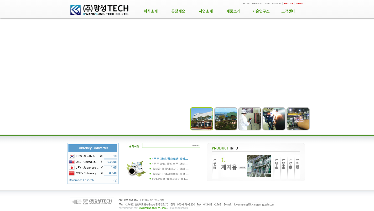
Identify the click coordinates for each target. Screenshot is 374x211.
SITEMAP (276, 3)
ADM (298, 200)
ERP (267, 3)
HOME (246, 3)
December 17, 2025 (81, 180)
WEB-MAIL (257, 3)
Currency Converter (93, 148)
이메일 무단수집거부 (153, 200)
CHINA (299, 3)
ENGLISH (288, 3)
